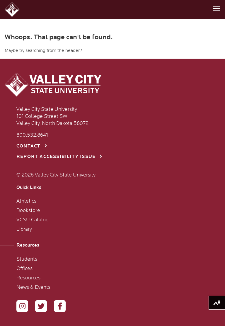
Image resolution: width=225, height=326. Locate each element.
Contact (28, 146)
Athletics (26, 201)
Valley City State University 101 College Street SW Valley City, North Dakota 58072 (52, 116)
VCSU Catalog (32, 220)
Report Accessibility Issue (56, 156)
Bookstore (28, 210)
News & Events (33, 287)
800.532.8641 (32, 135)
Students (26, 259)
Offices (24, 268)
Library (24, 229)
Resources (28, 278)
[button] (13, 9)
